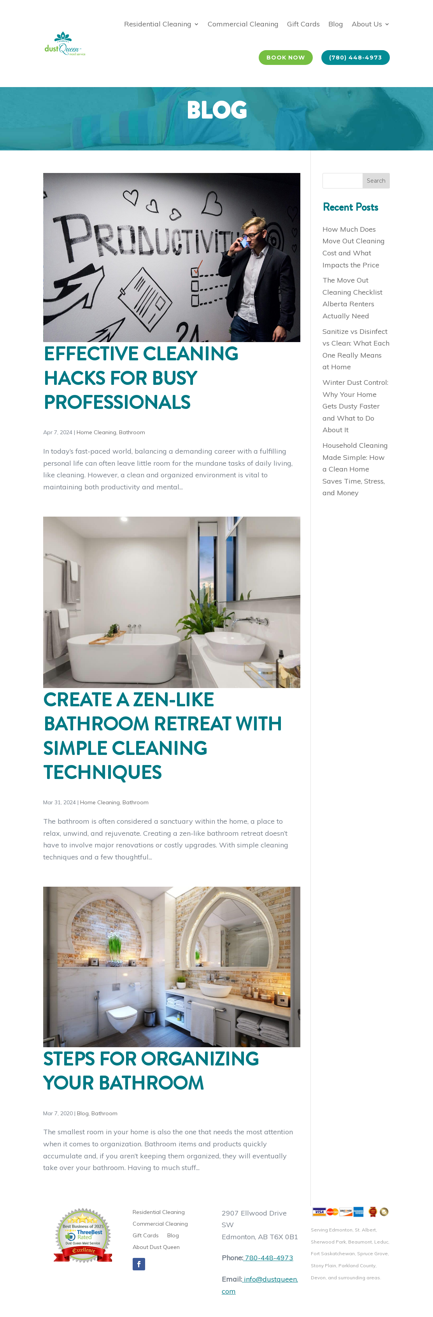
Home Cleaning (96, 432)
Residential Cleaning (157, 23)
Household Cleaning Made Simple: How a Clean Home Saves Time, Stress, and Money (355, 469)
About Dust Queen (156, 1247)
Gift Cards (303, 23)
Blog (335, 23)
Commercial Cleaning (243, 23)
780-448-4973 (268, 1257)
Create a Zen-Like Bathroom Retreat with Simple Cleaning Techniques (162, 736)
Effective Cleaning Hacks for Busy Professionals (140, 378)
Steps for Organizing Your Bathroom (151, 1071)
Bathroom (132, 432)
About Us (367, 23)
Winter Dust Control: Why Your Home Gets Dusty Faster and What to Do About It (355, 406)
